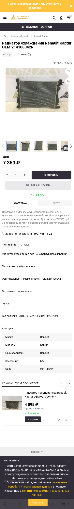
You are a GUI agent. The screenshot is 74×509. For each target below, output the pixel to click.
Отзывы (25, 244)
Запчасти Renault (20, 35)
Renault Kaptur (41, 35)
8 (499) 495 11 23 (41, 233)
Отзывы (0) (24, 54)
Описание (10, 244)
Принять (38, 502)
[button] (71, 146)
